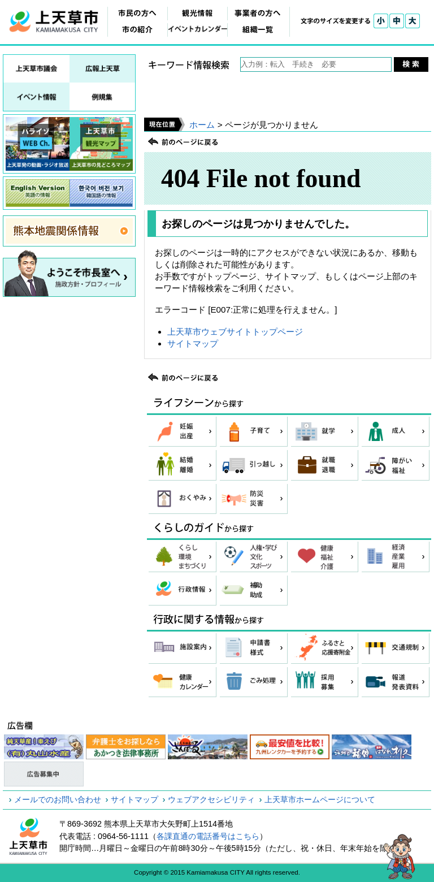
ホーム (202, 124)
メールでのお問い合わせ (57, 799)
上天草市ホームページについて (319, 799)
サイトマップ (192, 343)
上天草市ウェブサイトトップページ (235, 331)
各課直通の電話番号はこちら (208, 836)
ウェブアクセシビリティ (211, 799)
